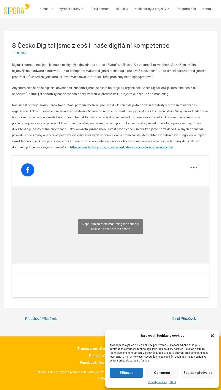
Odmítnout (162, 373)
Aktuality (122, 9)
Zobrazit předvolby (197, 373)
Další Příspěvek (186, 319)
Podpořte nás (186, 9)
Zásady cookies (157, 382)
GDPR (172, 382)
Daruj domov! (100, 9)
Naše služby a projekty (150, 9)
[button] (212, 336)
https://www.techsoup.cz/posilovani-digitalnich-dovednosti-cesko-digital (121, 147)
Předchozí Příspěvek (39, 319)
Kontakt (207, 9)
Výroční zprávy (69, 9)
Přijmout (126, 373)
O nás (44, 9)
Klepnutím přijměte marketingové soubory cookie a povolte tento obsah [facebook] (110, 226)
